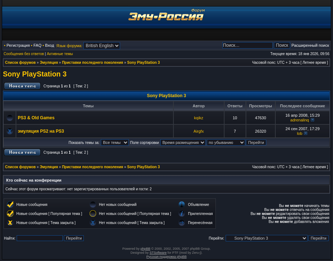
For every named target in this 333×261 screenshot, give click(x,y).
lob (300, 133)
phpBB (145, 248)
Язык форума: (69, 46)
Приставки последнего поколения (92, 63)
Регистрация (18, 45)
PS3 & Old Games (36, 117)
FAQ (37, 45)
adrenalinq (299, 120)
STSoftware (157, 252)
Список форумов (20, 63)
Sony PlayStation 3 (143, 63)
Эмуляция (49, 63)
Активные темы (60, 54)
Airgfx (199, 131)
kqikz (198, 118)
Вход (49, 45)
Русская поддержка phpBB (167, 256)
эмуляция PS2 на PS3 (41, 131)
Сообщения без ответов (24, 54)
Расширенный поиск (310, 45)
